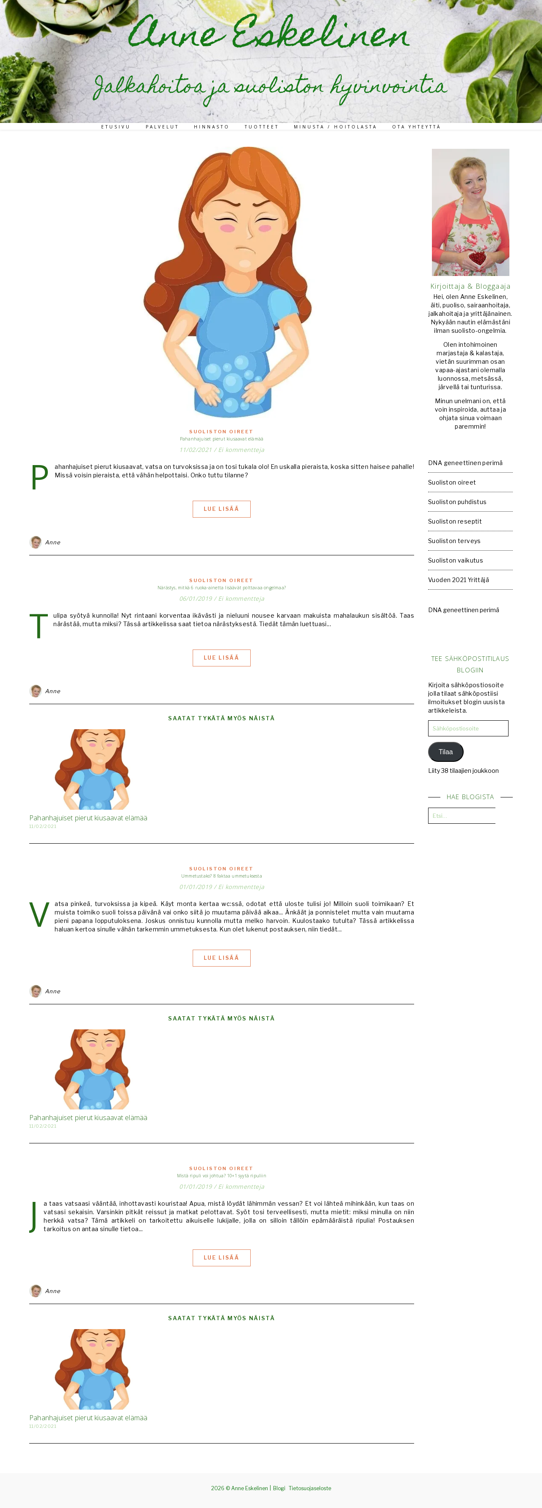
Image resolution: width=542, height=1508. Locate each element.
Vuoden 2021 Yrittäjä (458, 579)
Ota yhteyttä (416, 127)
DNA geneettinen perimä (465, 462)
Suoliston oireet (221, 432)
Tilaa (446, 751)
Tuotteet (262, 127)
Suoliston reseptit (455, 521)
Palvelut (162, 127)
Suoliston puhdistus (457, 501)
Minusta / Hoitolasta (335, 127)
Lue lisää (222, 509)
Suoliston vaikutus (455, 560)
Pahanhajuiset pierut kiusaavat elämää (221, 439)
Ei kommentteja (241, 450)
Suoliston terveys (454, 540)
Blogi (279, 1488)
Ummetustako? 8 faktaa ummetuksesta (221, 876)
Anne (53, 542)
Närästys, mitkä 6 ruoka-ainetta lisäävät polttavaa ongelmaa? (222, 588)
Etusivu (116, 127)
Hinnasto (212, 127)
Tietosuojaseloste (310, 1488)
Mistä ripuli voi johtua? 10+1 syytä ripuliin (221, 1176)
